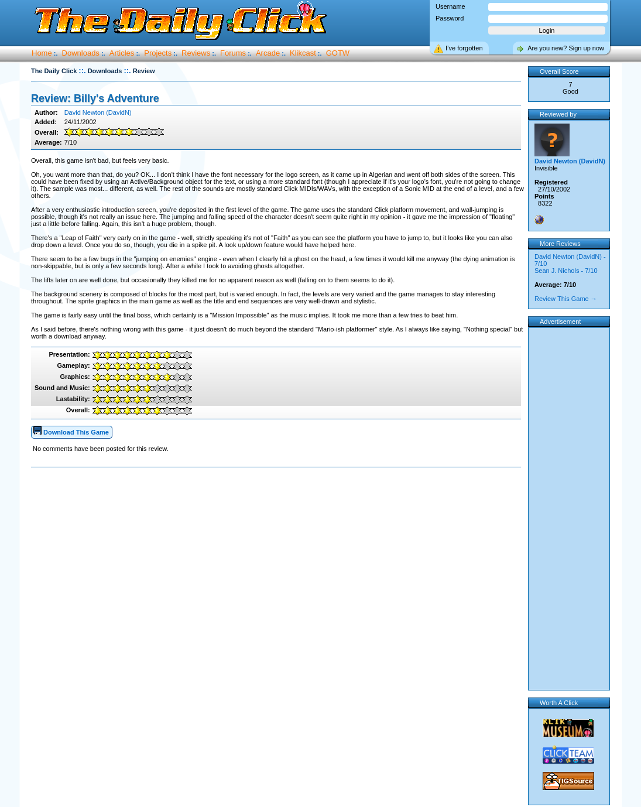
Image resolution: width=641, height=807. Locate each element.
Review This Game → (565, 298)
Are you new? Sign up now (565, 48)
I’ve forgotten (464, 48)
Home (42, 53)
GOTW (337, 53)
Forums (233, 53)
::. (81, 70)
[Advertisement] (279, 504)
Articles (122, 53)
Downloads (81, 53)
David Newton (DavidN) (98, 112)
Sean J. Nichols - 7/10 (566, 270)
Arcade (268, 53)
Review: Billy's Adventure (95, 98)
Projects (158, 53)
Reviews (195, 53)
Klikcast (303, 53)
